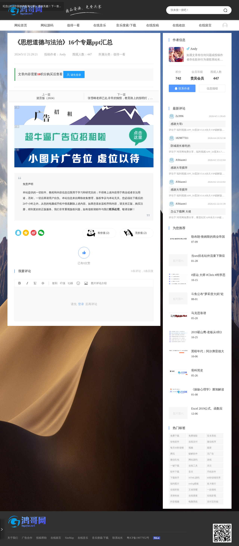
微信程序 (211, 441)
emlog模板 (194, 483)
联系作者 (182, 88)
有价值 (103, 233)
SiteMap (69, 537)
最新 (209, 447)
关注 (209, 465)
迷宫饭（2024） (46, 98)
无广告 (210, 453)
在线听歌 (174, 489)
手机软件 (211, 471)
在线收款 (179, 25)
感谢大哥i (177, 123)
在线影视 (211, 495)
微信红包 (174, 459)
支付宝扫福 (212, 501)
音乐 (191, 471)
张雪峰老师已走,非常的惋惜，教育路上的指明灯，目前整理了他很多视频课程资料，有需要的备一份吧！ (152, 98)
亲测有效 (174, 495)
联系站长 (117, 537)
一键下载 (174, 465)
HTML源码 (194, 477)
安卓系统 (211, 435)
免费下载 (174, 435)
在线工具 (193, 465)
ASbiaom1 (181, 160)
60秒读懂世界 (214, 477)
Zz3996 (180, 116)
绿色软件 (174, 441)
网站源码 (47, 25)
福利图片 (174, 483)
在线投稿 (152, 25)
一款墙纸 (211, 489)
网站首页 (20, 25)
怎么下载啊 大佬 (181, 211)
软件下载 (174, 471)
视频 (191, 447)
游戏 (209, 459)
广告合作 (27, 537)
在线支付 (193, 441)
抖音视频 (174, 501)
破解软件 (193, 453)
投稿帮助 (41, 537)
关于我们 (12, 537)
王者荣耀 (193, 489)
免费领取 (193, 435)
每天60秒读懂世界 (177, 448)
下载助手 (174, 477)
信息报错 (212, 88)
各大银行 (211, 483)
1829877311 (182, 138)
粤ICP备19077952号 (138, 537)
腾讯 (172, 453)
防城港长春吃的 (180, 145)
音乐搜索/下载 (126, 25)
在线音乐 (99, 25)
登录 (81, 304)
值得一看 (73, 25)
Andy (62, 54)
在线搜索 (193, 495)
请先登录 (74, 74)
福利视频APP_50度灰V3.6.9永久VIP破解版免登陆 (203, 129)
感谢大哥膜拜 (179, 167)
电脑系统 (193, 501)
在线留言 (205, 25)
